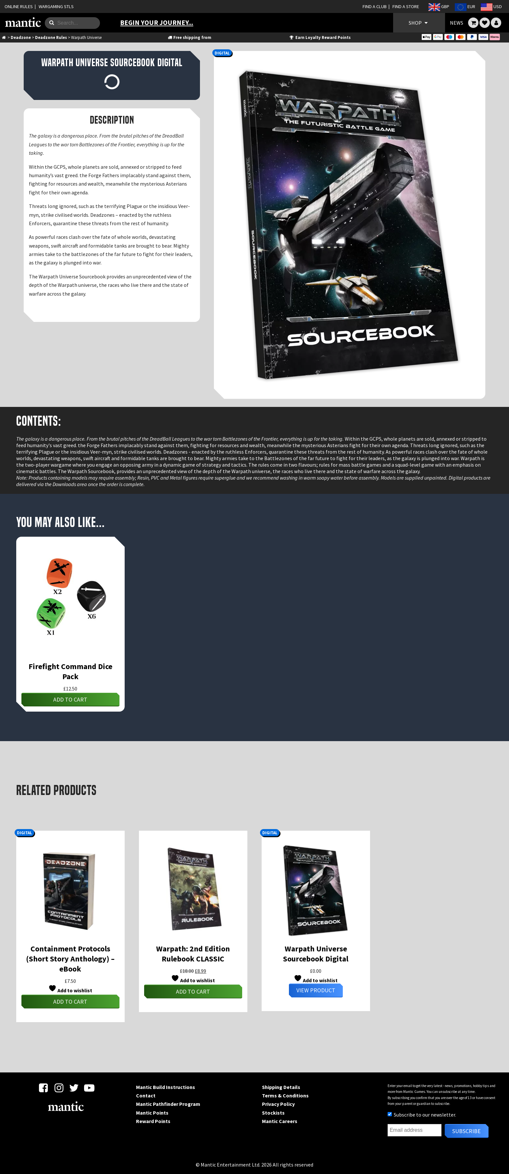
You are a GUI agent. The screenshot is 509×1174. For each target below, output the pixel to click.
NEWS (456, 22)
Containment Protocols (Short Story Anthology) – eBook (70, 959)
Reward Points (153, 1121)
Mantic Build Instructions (165, 1087)
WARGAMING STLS (56, 6)
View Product (315, 990)
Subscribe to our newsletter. (422, 1114)
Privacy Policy (278, 1104)
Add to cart (70, 699)
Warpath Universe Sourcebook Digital (315, 954)
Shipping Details (281, 1087)
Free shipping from (189, 37)
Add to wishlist (70, 989)
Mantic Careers (279, 1121)
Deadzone (21, 37)
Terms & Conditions (285, 1095)
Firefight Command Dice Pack (70, 671)
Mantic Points (152, 1112)
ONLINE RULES (19, 6)
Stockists (273, 1112)
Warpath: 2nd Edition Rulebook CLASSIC (193, 954)
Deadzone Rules (51, 37)
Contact (145, 1095)
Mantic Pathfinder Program (168, 1104)
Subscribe (466, 1131)
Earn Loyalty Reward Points (319, 37)
